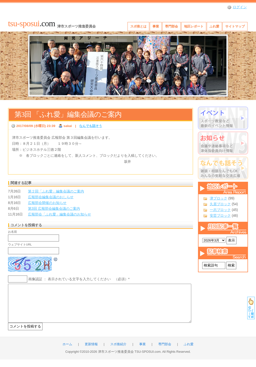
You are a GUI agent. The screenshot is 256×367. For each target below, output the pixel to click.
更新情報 (91, 352)
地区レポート (194, 26)
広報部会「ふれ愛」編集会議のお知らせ (59, 214)
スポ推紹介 (118, 352)
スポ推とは (138, 26)
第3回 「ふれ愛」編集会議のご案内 (68, 114)
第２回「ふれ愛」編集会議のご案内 (56, 191)
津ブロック (218, 198)
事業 (155, 26)
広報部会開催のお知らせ (47, 203)
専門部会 (171, 26)
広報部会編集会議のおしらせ (51, 197)
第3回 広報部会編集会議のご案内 (54, 208)
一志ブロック (220, 210)
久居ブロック (220, 204)
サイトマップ (235, 26)
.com (31, 23)
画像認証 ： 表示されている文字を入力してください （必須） (78, 279)
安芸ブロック (220, 216)
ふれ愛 (214, 26)
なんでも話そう (90, 126)
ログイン (240, 7)
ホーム (67, 352)
